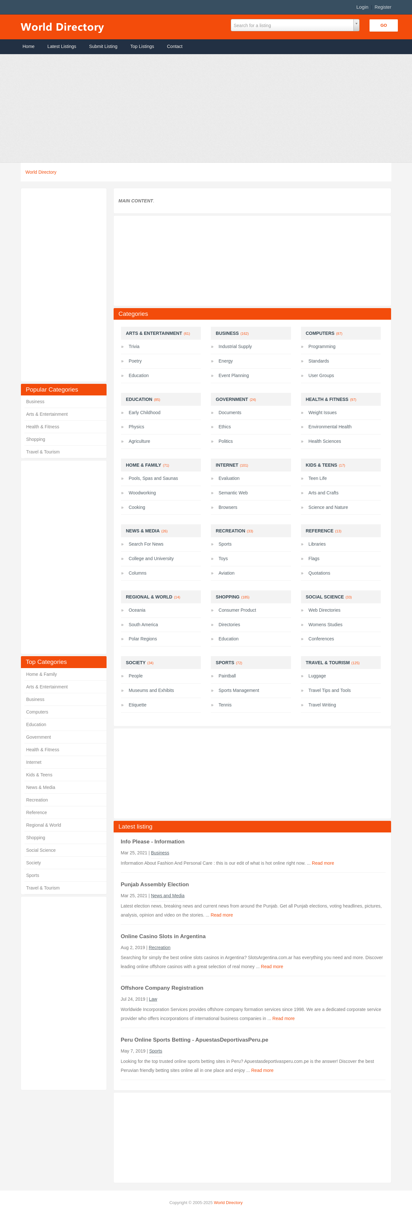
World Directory (40, 172)
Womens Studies (325, 624)
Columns (137, 573)
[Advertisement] (193, 108)
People (136, 675)
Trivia (134, 346)
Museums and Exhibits (151, 690)
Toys (223, 558)
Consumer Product (237, 610)
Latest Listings (61, 46)
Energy (226, 361)
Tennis (225, 704)
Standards (318, 361)
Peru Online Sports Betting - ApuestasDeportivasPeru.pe (194, 1040)
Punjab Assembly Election (155, 884)
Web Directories (324, 610)
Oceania (137, 610)
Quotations (319, 573)
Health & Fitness (42, 426)
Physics (136, 426)
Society (33, 862)
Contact (175, 46)
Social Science (41, 850)
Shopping (35, 439)
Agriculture (139, 441)
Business (35, 401)
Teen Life (317, 478)
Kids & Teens (39, 774)
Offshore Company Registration (162, 988)
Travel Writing (322, 704)
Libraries (317, 544)
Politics (226, 441)
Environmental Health (329, 426)
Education (36, 724)
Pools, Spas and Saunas (153, 478)
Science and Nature (328, 507)
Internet (33, 762)
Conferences (321, 638)
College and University (151, 558)
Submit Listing (103, 46)
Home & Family (41, 674)
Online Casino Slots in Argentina (163, 936)
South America (143, 624)
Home (28, 46)
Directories (229, 624)
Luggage (317, 675)
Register (383, 7)
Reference (36, 812)
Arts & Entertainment (47, 414)
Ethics (225, 426)
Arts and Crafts (323, 492)
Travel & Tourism (43, 451)
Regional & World (43, 825)
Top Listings (142, 46)
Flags (313, 558)
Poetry (135, 361)
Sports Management (239, 690)
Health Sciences (324, 441)
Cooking (137, 507)
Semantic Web (233, 492)
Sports (32, 875)
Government (38, 737)
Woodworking (142, 492)
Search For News (146, 544)
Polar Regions (143, 638)
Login (362, 7)
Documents (230, 412)
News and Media (167, 895)
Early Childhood (145, 412)
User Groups (321, 375)
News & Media (40, 787)
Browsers (228, 507)
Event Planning (234, 375)
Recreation (37, 799)
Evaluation (229, 478)
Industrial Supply (235, 346)
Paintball (227, 675)
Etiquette (137, 704)
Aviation (227, 573)
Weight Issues (322, 412)
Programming (321, 346)
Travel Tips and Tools (329, 690)
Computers (37, 711)
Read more (323, 863)
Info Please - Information (152, 842)
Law (153, 999)
